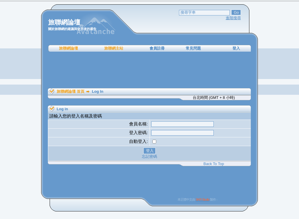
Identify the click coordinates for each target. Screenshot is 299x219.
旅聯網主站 (113, 48)
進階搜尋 (233, 18)
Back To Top (214, 164)
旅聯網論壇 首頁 (70, 91)
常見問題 (193, 48)
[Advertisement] (149, 70)
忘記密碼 (149, 156)
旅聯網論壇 (68, 48)
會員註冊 (157, 48)
